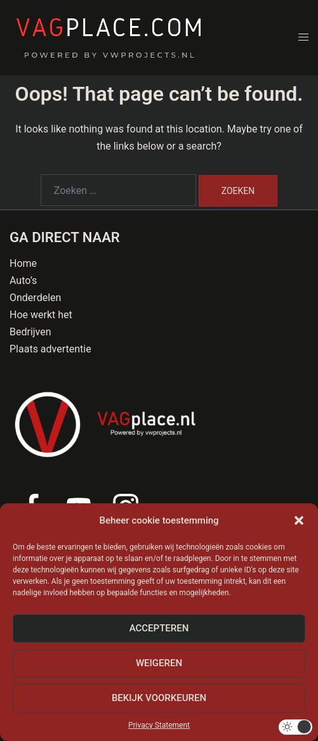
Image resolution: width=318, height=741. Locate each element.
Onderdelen (35, 298)
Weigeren (159, 663)
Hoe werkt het (41, 315)
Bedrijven (30, 332)
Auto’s (23, 280)
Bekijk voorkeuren (159, 698)
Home (23, 263)
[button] (299, 520)
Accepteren (159, 628)
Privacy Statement (159, 725)
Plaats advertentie (50, 349)
